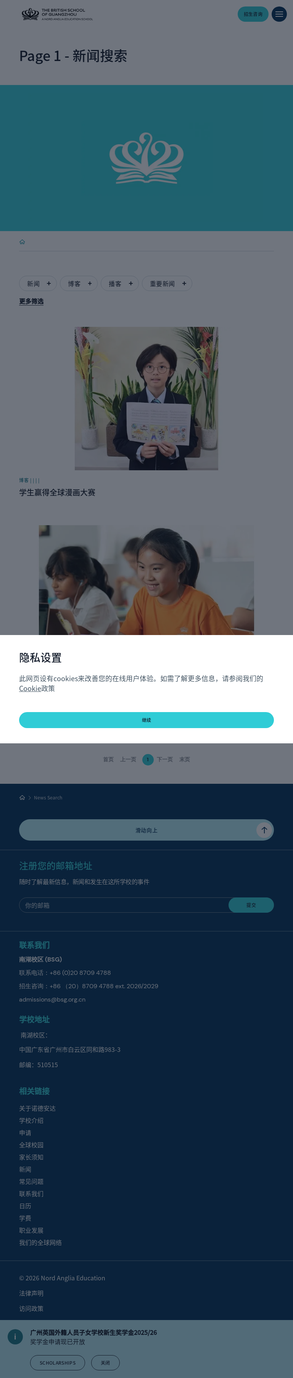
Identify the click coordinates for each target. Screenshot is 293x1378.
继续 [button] (146, 720)
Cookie (30, 688)
